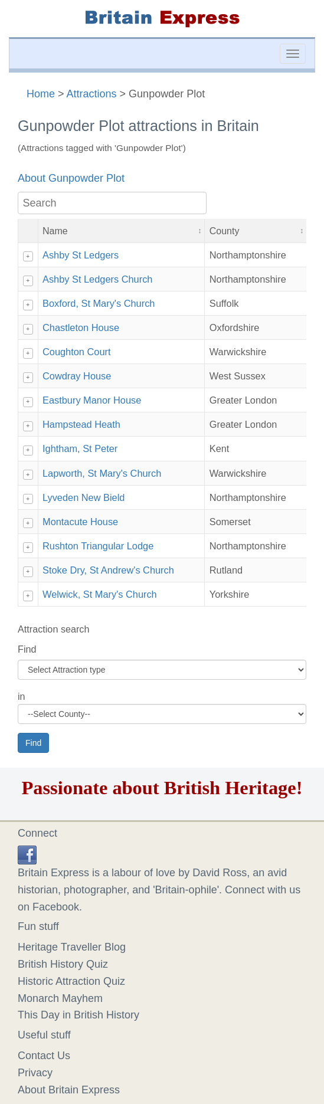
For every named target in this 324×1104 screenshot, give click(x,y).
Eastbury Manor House (91, 400)
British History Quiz (63, 964)
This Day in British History (78, 1015)
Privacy (35, 1073)
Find (27, 649)
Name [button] (55, 230)
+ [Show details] (28, 256)
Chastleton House (80, 327)
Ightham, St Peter (79, 448)
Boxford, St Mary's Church (98, 303)
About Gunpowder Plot (71, 178)
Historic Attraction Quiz (71, 981)
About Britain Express (69, 1090)
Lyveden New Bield (83, 497)
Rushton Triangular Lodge (97, 545)
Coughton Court (76, 351)
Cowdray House (76, 376)
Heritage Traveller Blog (72, 947)
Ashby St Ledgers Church (97, 279)
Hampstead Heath (81, 424)
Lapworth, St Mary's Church (101, 473)
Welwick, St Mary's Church (99, 594)
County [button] (225, 230)
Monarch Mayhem (60, 998)
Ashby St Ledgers (80, 255)
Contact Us (44, 1056)
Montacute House (80, 521)
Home (41, 94)
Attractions (92, 94)
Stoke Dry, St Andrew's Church (108, 570)
